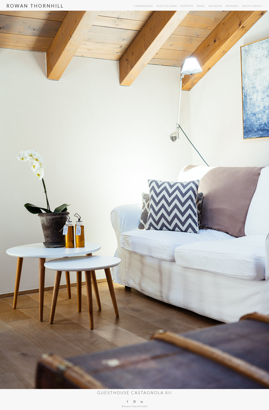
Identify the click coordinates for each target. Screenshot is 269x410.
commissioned (143, 6)
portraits (186, 6)
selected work (166, 6)
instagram (215, 6)
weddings (232, 6)
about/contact (252, 6)
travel (201, 6)
